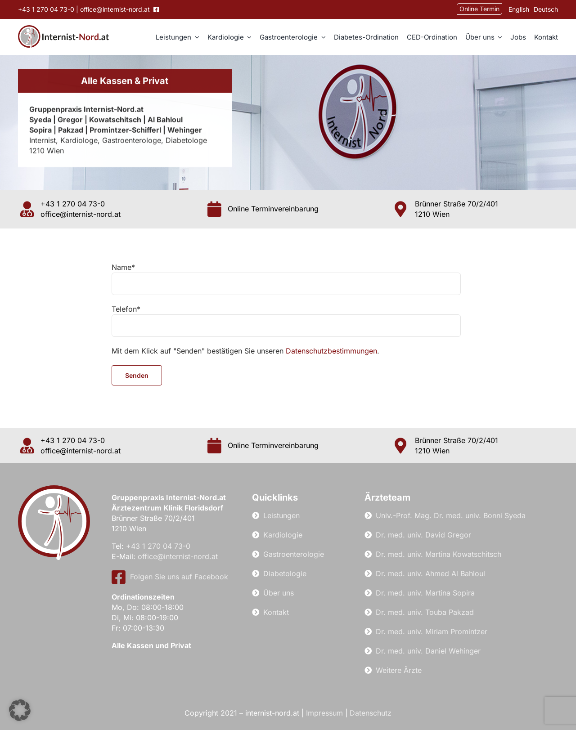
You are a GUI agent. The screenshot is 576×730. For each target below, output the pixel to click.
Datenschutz (371, 712)
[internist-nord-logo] (63, 28)
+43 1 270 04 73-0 (46, 9)
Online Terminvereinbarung (273, 208)
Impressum (324, 712)
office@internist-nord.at (116, 9)
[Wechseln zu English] (516, 9)
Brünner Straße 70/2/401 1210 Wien (456, 209)
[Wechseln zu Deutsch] (543, 9)
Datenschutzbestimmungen (331, 350)
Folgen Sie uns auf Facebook (170, 577)
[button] (20, 710)
